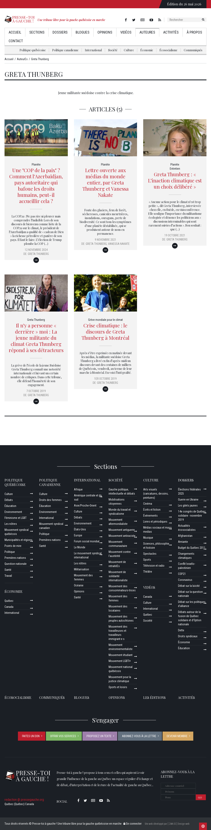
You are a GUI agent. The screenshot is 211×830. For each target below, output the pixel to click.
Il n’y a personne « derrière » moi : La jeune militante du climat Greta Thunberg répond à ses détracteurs (36, 337)
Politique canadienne (65, 50)
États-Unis (80, 529)
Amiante (183, 541)
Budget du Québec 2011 (191, 547)
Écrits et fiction (152, 509)
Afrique (78, 489)
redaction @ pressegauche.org (24, 800)
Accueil (15, 32)
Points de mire (13, 545)
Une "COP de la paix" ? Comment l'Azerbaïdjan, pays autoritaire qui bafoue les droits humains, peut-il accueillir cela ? (36, 185)
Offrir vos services (63, 736)
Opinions (104, 32)
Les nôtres (11, 523)
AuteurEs (147, 32)
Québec (9, 600)
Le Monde (79, 547)
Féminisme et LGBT (16, 517)
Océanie (78, 585)
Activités (171, 32)
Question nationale (16, 563)
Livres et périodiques (155, 521)
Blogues (82, 32)
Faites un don (31, 736)
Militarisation (81, 569)
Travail (8, 575)
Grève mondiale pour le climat (105, 319)
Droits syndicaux (187, 636)
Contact (16, 41)
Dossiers (60, 32)
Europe (78, 535)
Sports (147, 559)
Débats (9, 500)
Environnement (13, 512)
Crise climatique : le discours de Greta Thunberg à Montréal (105, 331)
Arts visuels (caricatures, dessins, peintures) (155, 493)
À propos (194, 32)
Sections (37, 32)
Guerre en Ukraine (188, 499)
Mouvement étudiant (120, 655)
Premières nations (15, 557)
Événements (150, 515)
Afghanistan (185, 535)
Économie (146, 50)
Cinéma (147, 503)
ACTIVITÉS (186, 697)
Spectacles (149, 553)
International (93, 50)
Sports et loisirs (118, 687)
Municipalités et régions (18, 540)
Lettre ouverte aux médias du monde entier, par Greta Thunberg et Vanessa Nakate (105, 182)
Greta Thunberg (38, 254)
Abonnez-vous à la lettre (139, 736)
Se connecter (132, 823)
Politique (10, 551)
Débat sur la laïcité (189, 585)
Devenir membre (177, 736)
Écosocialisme (168, 50)
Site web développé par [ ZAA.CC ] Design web (167, 823)
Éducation (10, 506)
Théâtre (147, 571)
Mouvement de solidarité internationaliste (118, 576)
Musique (148, 537)
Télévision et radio (153, 565)
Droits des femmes (50, 500)
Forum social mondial (86, 541)
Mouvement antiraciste (122, 535)
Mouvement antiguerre (122, 529)
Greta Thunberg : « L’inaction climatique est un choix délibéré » (175, 180)
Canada (9, 606)
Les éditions (154, 697)
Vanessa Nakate (119, 243)
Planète (36, 164)
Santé (8, 569)
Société (112, 50)
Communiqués (193, 50)
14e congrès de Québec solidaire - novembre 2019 (192, 515)
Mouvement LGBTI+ (120, 661)
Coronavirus (185, 579)
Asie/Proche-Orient (85, 505)
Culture (129, 50)
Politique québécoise (33, 50)
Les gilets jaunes (188, 505)
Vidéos (125, 32)
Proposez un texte (99, 736)
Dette (181, 630)
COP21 (182, 574)
